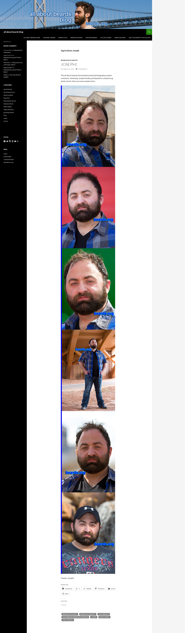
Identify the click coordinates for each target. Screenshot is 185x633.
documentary (104, 614)
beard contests (8, 95)
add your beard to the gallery (139, 37)
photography (68, 620)
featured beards (91, 37)
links (5, 115)
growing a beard (49, 37)
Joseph (93, 617)
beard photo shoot (70, 614)
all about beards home (32, 37)
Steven (6, 75)
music (5, 118)
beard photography (88, 614)
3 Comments (82, 69)
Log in (5, 154)
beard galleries (120, 37)
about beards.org (9, 92)
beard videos (8, 107)
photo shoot (105, 617)
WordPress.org (8, 162)
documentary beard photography (75, 617)
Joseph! (69, 64)
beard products (8, 104)
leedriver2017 (8, 67)
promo (6, 121)
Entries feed (7, 156)
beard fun (7, 98)
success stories (105, 37)
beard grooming (76, 37)
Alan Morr (7, 62)
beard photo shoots (69, 60)
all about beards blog (13, 32)
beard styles (62, 37)
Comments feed (9, 159)
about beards (8, 89)
